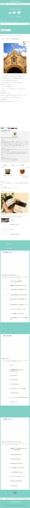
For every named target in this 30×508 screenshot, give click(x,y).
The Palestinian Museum (15, 461)
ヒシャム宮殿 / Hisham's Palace (16, 474)
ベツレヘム (17, 165)
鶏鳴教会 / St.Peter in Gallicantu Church (18, 287)
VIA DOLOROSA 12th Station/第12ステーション (18, 302)
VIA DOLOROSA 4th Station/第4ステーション (18, 292)
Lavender (12, 220)
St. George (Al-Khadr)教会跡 (15, 283)
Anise (11, 229)
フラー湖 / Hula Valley (14, 395)
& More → (2, 500)
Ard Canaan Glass (14, 487)
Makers (11, 367)
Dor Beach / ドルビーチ (5, 360)
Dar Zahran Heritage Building (16, 483)
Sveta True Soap (13, 377)
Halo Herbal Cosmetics (14, 234)
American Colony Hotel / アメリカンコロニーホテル (11, 444)
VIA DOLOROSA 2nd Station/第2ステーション (10, 277)
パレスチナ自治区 (11, 165)
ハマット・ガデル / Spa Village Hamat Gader (19, 399)
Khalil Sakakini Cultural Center (16, 465)
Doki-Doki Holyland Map (15, 1)
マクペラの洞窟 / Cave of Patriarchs (17, 315)
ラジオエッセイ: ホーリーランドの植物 (17, 390)
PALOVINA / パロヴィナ (14, 224)
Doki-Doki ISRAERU (16, 500)
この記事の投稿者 (4, 130)
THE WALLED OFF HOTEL (15, 456)
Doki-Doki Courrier (8, 500)
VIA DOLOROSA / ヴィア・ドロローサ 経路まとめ (19, 320)
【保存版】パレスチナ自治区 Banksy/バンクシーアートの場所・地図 (18, 451)
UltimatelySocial (22, 507)
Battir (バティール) (13, 404)
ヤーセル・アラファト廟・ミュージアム (18, 311)
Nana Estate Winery (14, 381)
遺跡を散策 (22, 165)
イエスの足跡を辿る (5, 165)
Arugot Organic (4, 214)
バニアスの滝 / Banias (14, 386)
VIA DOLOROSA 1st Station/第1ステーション (19, 306)
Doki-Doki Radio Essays (25, 500)
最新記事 (9, 130)
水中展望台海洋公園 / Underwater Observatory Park (16, 372)
